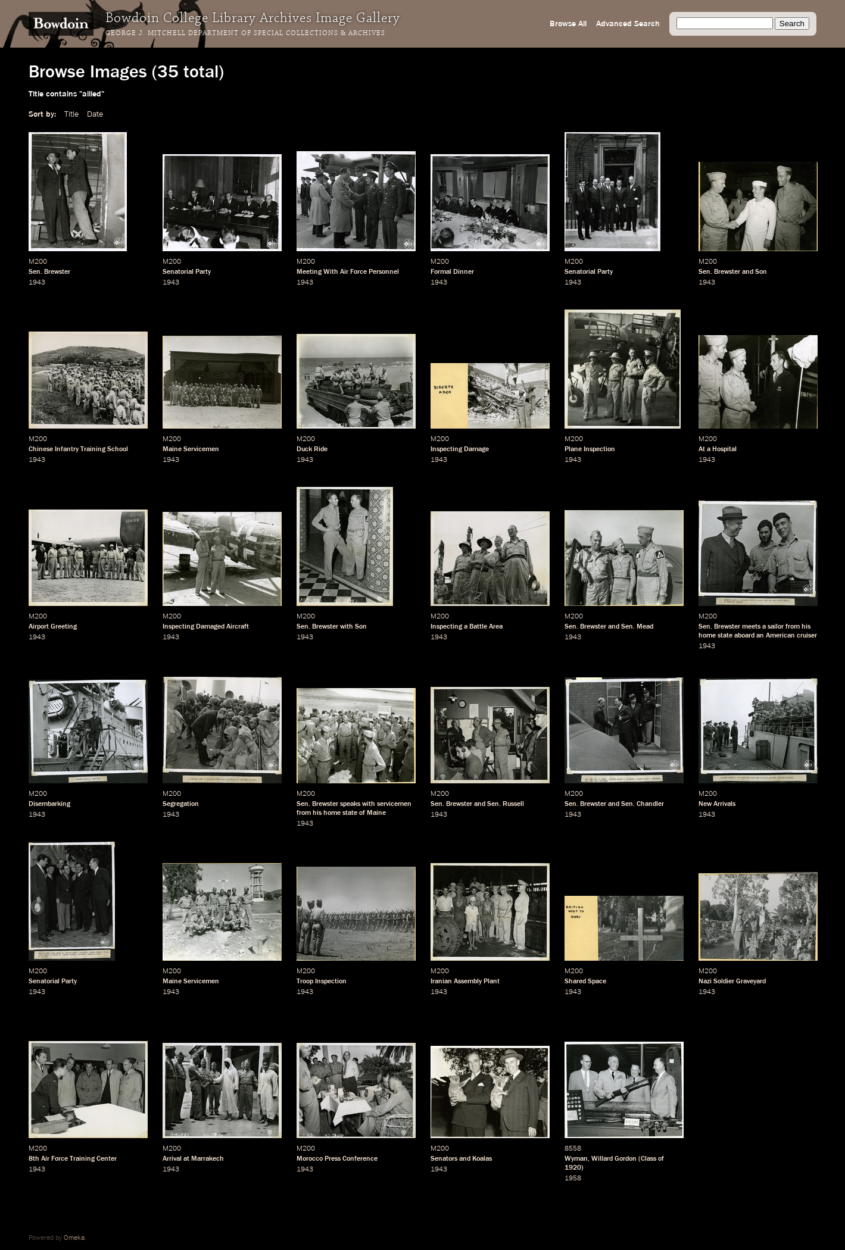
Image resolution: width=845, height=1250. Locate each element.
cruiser (807, 635)
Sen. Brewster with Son (332, 626)
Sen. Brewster (49, 272)
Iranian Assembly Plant (465, 981)
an (760, 635)
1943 (37, 282)
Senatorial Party (187, 272)
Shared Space (585, 981)
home (707, 635)
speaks (350, 804)
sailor (776, 626)
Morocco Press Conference (337, 1158)
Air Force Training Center (79, 1158)
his (806, 626)
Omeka (74, 1238)
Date (95, 114)
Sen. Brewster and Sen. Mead (609, 626)
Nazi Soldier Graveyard (732, 981)
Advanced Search (628, 24)
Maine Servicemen (191, 449)
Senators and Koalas (461, 1158)
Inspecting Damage (460, 449)
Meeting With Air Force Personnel (348, 272)
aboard (744, 635)
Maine (376, 813)
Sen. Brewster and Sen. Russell (477, 804)
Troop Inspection (322, 981)
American (780, 635)
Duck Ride (312, 449)
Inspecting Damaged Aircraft (206, 626)
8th (34, 1158)
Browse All (568, 24)
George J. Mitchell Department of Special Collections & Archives (245, 33)
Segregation (181, 804)
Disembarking (49, 804)
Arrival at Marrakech (193, 1158)
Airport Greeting (53, 626)
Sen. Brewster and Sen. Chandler (614, 804)
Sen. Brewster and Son (733, 272)
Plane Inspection (590, 449)
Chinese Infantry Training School (78, 449)
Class (648, 1158)
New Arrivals (717, 804)
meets (751, 626)
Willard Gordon (614, 1158)
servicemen (394, 804)
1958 (573, 1178)
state (725, 635)
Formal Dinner (452, 272)
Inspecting (446, 626)
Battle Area (486, 626)
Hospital (724, 449)
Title (71, 114)
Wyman (576, 1158)
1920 (573, 1167)
